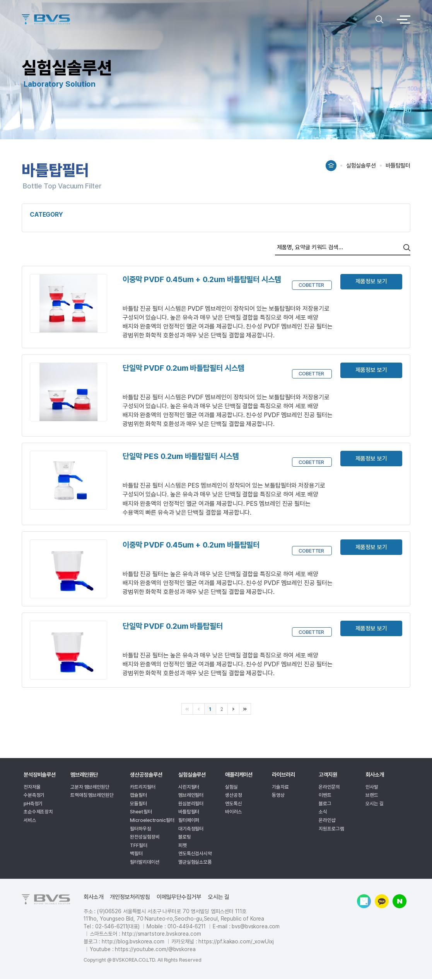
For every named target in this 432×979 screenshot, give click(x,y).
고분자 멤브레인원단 (89, 787)
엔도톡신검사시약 (195, 853)
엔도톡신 (233, 803)
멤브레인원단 (84, 774)
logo (197, 19)
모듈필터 (138, 803)
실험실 (231, 787)
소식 (323, 812)
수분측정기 (34, 795)
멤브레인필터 (190, 795)
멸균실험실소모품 (195, 862)
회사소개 (374, 774)
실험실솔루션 (192, 774)
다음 (233, 709)
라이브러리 (283, 774)
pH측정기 (33, 803)
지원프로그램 (331, 829)
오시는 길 (374, 803)
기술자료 (280, 787)
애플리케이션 (239, 774)
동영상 (278, 795)
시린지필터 (189, 787)
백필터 (136, 853)
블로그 (325, 803)
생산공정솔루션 (146, 774)
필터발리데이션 (144, 862)
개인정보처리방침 (130, 897)
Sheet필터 (141, 812)
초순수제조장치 (38, 812)
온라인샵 (327, 820)
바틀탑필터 (189, 812)
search (406, 247)
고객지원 (328, 774)
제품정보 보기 (371, 281)
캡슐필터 (138, 795)
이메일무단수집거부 (179, 897)
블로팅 (184, 837)
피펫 (182, 845)
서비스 (30, 820)
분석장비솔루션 (40, 774)
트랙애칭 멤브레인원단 (92, 795)
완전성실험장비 (144, 837)
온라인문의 (329, 787)
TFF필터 (138, 845)
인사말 (371, 787)
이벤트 (325, 795)
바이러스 (233, 812)
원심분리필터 (190, 803)
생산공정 (233, 795)
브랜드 (371, 795)
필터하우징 (140, 829)
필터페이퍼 (189, 820)
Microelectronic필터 (152, 820)
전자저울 (32, 787)
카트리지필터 (142, 787)
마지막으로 (245, 709)
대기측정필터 (190, 829)
